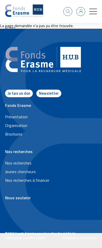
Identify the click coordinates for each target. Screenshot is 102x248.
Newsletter (49, 93)
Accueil (10, 27)
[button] (93, 11)
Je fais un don (19, 93)
